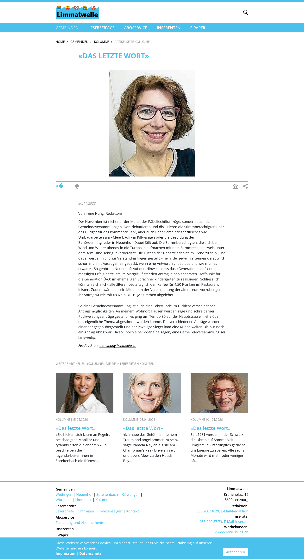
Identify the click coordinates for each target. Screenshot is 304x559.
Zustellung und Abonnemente (80, 522)
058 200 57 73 (211, 521)
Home (60, 42)
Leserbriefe (65, 511)
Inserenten (168, 27)
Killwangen (131, 494)
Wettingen (64, 494)
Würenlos (63, 499)
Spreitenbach (107, 494)
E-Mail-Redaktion (234, 511)
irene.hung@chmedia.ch (117, 345)
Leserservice (101, 27)
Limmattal (83, 499)
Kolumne (101, 42)
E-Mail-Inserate (236, 521)
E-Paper (197, 27)
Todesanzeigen (110, 511)
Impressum (65, 553)
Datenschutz (90, 553)
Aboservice (135, 27)
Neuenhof (84, 494)
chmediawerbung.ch (231, 532)
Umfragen (86, 511)
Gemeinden (67, 27)
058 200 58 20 (208, 511)
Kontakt (132, 511)
